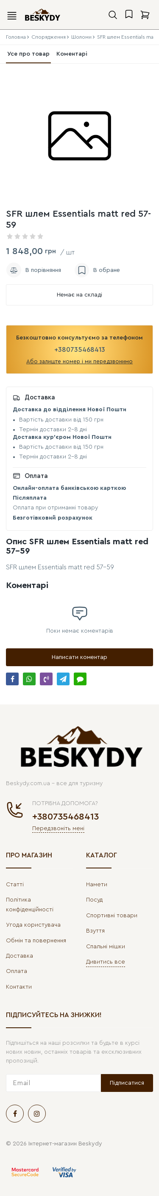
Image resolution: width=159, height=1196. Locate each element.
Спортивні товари (111, 916)
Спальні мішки (105, 947)
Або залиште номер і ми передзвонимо (79, 361)
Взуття (95, 931)
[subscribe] (53, 1083)
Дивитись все (105, 962)
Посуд (94, 900)
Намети (96, 885)
